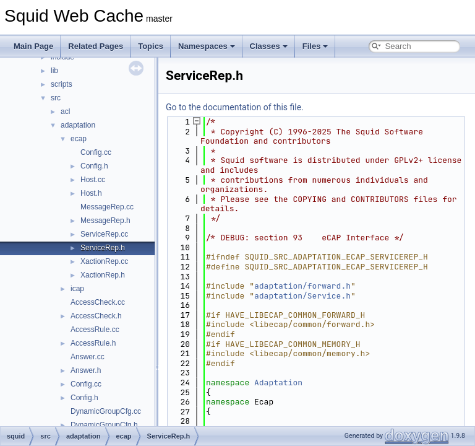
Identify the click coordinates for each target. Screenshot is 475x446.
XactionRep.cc (104, 261)
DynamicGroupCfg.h (104, 425)
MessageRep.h (105, 220)
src (56, 98)
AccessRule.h (93, 343)
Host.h (91, 193)
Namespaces (206, 46)
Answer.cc (88, 356)
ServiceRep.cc (104, 234)
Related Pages (95, 46)
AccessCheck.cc (98, 302)
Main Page (33, 46)
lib (54, 70)
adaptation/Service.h (302, 296)
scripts (61, 84)
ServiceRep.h (102, 247)
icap (77, 288)
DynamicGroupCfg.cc (106, 411)
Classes (269, 46)
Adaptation (278, 382)
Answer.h (86, 370)
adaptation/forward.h (302, 286)
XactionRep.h (102, 275)
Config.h (94, 166)
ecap (79, 138)
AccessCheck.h (96, 316)
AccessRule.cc (95, 329)
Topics (150, 46)
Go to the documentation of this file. (235, 107)
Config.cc (95, 152)
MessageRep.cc (107, 207)
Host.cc (92, 179)
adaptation (78, 125)
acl (65, 111)
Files (315, 46)
